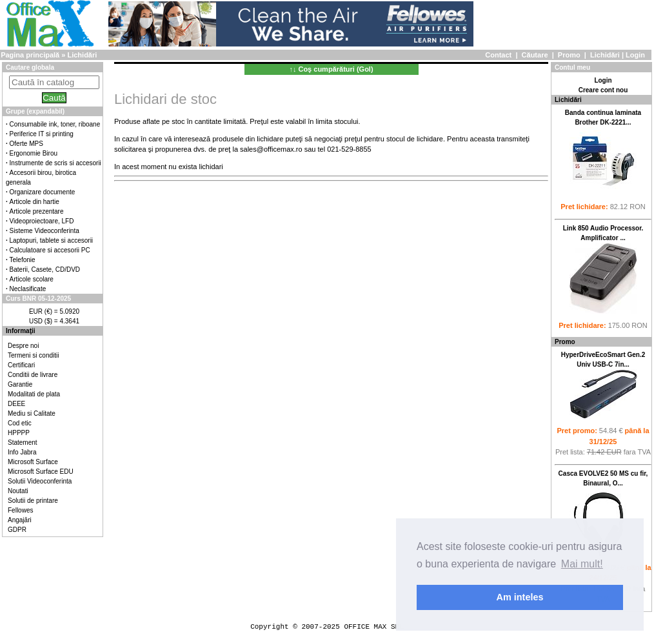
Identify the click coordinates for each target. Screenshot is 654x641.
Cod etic (20, 423)
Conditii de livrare (32, 374)
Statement (22, 442)
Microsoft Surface (33, 461)
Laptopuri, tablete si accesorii (52, 240)
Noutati (18, 490)
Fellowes (20, 510)
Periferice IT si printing (42, 133)
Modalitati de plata (34, 394)
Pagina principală (30, 55)
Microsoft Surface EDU (41, 471)
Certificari (21, 365)
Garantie (20, 384)
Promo (569, 55)
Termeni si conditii (33, 355)
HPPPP (19, 432)
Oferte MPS (26, 143)
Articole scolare (32, 279)
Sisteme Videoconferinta (44, 230)
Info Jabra (22, 452)
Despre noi (23, 345)
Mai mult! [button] (582, 563)
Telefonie (22, 259)
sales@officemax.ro (271, 149)
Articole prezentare (37, 211)
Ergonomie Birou (33, 153)
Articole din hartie (34, 201)
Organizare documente (42, 192)
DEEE (16, 403)
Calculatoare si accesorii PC (50, 250)
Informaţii (20, 330)
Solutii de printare (33, 500)
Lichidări (605, 55)
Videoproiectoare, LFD (42, 221)
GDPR (17, 529)
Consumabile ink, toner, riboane (55, 124)
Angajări (20, 520)
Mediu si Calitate (31, 413)
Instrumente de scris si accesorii (55, 163)
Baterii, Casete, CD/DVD (45, 269)
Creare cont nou (603, 90)
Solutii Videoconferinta (40, 481)
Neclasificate (28, 288)
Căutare (535, 55)
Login (635, 55)
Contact (498, 55)
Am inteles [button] (520, 597)
